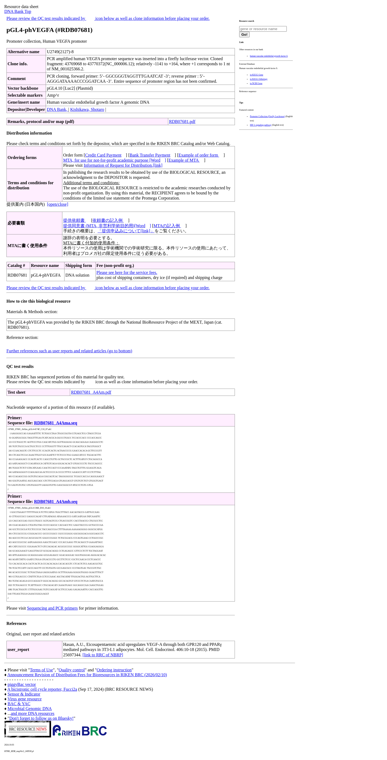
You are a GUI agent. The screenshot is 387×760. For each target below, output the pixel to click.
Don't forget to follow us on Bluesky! (41, 718)
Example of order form (198, 155)
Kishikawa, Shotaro (87, 109)
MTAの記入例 (167, 225)
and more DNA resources (32, 713)
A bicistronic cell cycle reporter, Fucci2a (42, 689)
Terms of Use (41, 670)
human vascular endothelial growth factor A (269, 56)
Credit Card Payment (103, 155)
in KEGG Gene (256, 75)
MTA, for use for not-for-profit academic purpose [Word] (114, 160)
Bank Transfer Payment (150, 155)
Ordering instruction (114, 670)
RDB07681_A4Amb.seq (55, 501)
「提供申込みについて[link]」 (126, 231)
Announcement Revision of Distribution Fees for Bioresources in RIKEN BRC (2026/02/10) (87, 674)
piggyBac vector (22, 684)
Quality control (72, 670)
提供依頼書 (74, 220)
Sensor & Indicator (24, 694)
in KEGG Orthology (258, 79)
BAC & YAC (19, 703)
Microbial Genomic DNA (30, 708)
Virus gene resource (25, 699)
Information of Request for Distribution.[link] (123, 165)
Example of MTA (184, 160)
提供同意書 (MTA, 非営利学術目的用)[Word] (107, 225)
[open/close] (57, 204)
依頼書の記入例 (108, 220)
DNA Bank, (57, 109)
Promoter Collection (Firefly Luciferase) (267, 116)
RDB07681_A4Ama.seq (55, 423)
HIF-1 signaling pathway (260, 125)
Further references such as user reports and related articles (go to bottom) (69, 351)
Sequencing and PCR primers (52, 608)
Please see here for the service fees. (126, 272)
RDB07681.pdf (182, 121)
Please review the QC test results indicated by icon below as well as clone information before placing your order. (108, 18)
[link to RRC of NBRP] (103, 655)
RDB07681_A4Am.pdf (91, 392)
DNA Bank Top (17, 11)
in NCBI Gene (256, 83)
